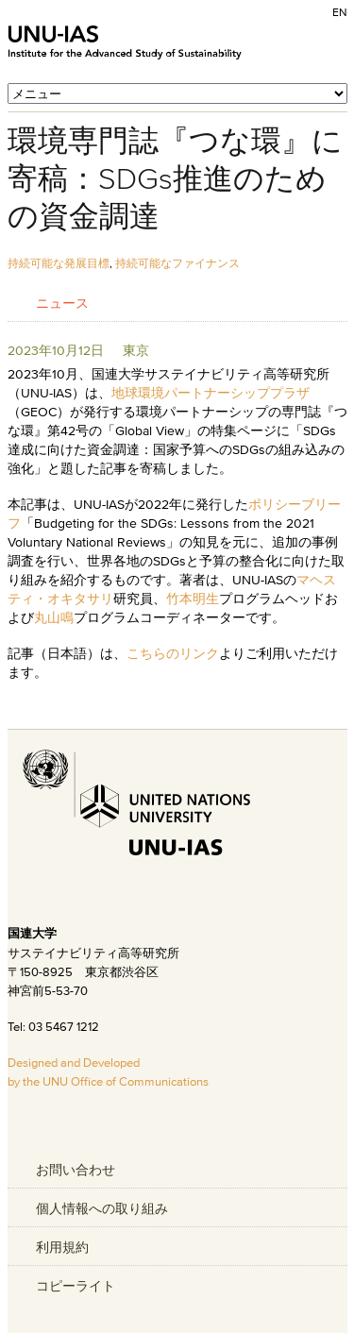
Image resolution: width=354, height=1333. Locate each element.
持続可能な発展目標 (59, 263)
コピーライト (75, 1285)
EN (339, 12)
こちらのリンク (172, 653)
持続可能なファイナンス (177, 263)
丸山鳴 (54, 617)
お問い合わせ (75, 1169)
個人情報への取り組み (102, 1208)
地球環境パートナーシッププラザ (210, 392)
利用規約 (62, 1247)
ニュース (62, 303)
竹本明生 (192, 598)
